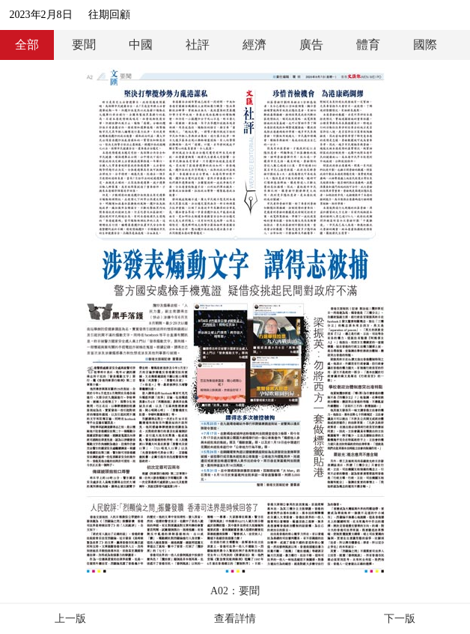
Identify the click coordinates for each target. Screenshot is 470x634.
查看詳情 (235, 618)
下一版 (399, 618)
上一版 (70, 618)
